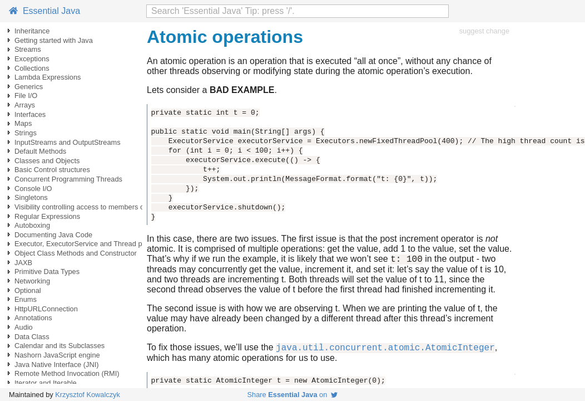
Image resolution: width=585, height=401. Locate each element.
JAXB (23, 262)
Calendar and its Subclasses (59, 345)
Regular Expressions (47, 216)
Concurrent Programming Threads (68, 179)
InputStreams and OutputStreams (67, 142)
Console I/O (33, 188)
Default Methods (40, 151)
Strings (25, 133)
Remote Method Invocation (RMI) (66, 373)
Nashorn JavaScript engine (57, 355)
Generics (28, 86)
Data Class (31, 336)
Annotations (33, 318)
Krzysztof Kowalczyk (87, 394)
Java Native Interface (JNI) (56, 364)
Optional (27, 290)
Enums (25, 299)
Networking (32, 281)
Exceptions (31, 59)
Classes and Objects (47, 161)
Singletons (31, 197)
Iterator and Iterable (45, 383)
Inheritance (31, 31)
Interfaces (30, 114)
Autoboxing (32, 225)
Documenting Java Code (53, 235)
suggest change (484, 31)
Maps (23, 123)
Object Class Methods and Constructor (75, 253)
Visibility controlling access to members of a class (92, 207)
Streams (27, 49)
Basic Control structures (52, 169)
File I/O (25, 95)
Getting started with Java (53, 40)
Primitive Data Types (47, 271)
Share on (292, 394)
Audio (23, 327)
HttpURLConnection (46, 309)
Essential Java (44, 11)
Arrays (24, 105)
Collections (31, 68)
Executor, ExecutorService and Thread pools (84, 243)
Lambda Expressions (47, 77)
